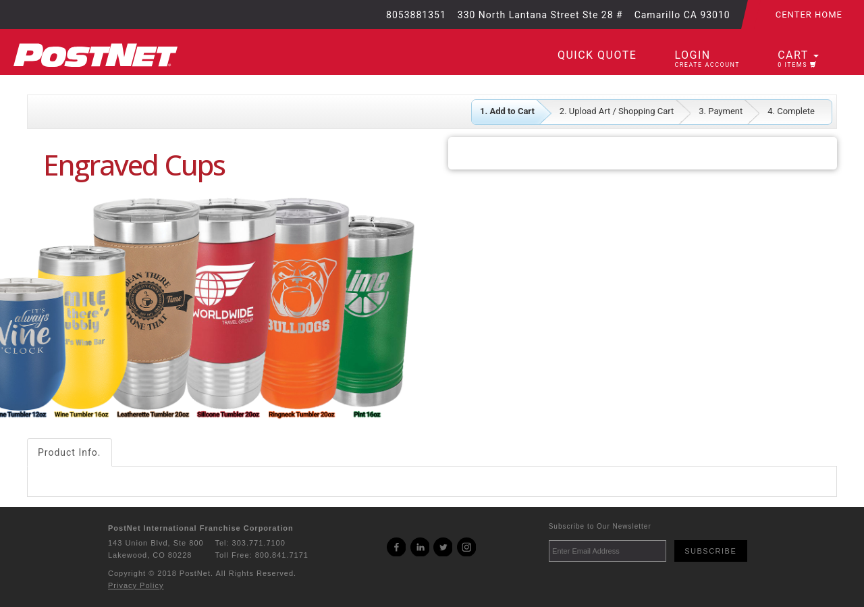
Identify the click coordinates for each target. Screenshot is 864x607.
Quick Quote (597, 55)
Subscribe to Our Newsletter (600, 526)
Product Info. (69, 452)
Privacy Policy (135, 585)
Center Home (809, 14)
